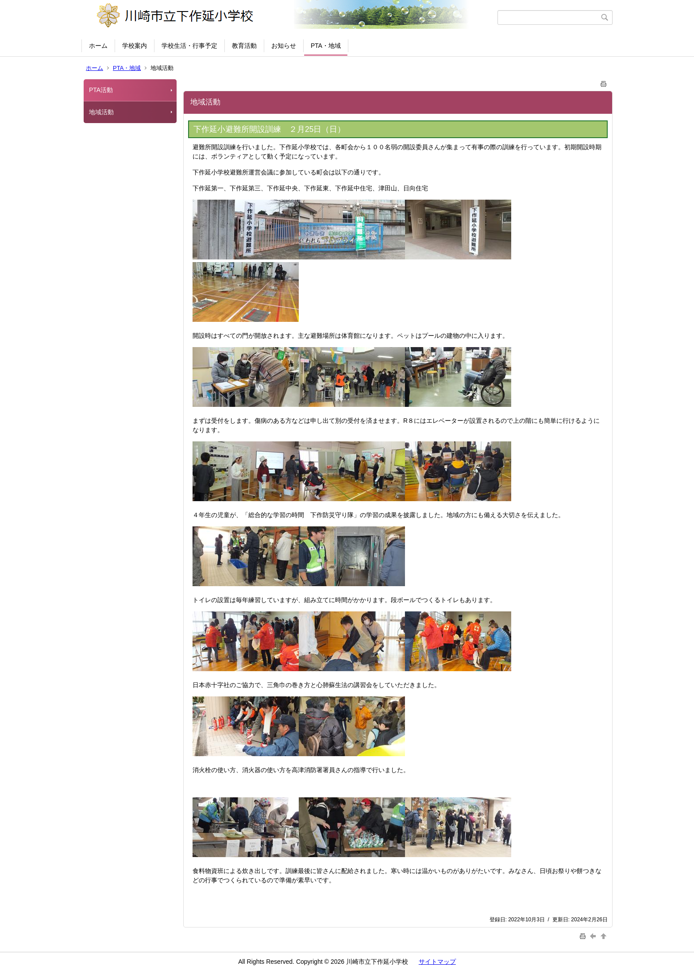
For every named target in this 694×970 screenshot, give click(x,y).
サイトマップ (437, 961)
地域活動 (101, 112)
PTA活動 (101, 89)
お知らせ (283, 45)
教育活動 (244, 45)
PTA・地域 (326, 45)
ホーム (98, 45)
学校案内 (134, 45)
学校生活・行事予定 (189, 45)
